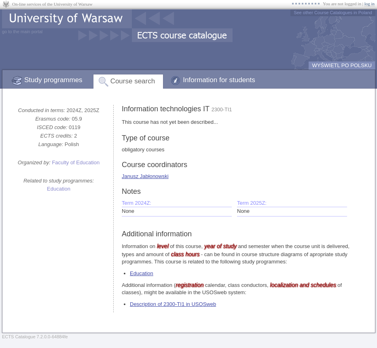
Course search (132, 81)
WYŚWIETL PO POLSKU (342, 65)
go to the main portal (22, 31)
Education (58, 189)
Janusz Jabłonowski (145, 176)
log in (369, 3)
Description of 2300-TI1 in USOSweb (173, 304)
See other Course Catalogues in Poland (333, 12)
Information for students (219, 80)
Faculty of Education (76, 162)
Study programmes (53, 80)
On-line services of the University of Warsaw (52, 4)
